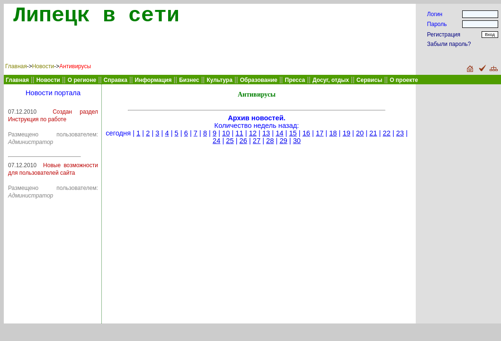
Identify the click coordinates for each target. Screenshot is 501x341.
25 (229, 140)
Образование (258, 80)
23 (400, 133)
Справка (115, 80)
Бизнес (189, 80)
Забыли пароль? (449, 44)
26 (243, 140)
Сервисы (369, 80)
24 (216, 140)
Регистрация (443, 34)
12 (253, 133)
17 (319, 133)
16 (306, 133)
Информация (153, 80)
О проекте (404, 80)
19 (346, 133)
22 (386, 133)
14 (279, 133)
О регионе (82, 80)
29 (283, 140)
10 (226, 133)
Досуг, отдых (331, 80)
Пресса (295, 80)
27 (256, 140)
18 (333, 133)
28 (270, 140)
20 (360, 133)
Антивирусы (75, 66)
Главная (16, 66)
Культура (219, 80)
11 (239, 133)
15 (292, 133)
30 (297, 140)
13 (266, 133)
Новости (43, 66)
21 (373, 133)
